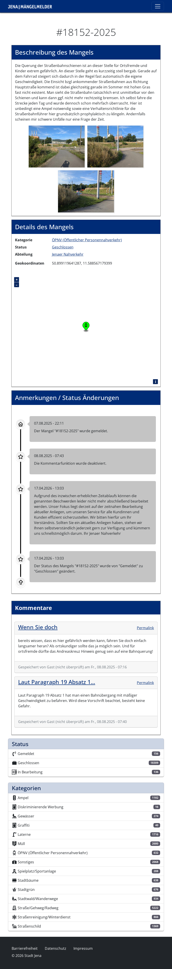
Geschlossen (62, 247)
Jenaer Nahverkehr (68, 254)
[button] (57, 146)
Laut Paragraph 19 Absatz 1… (56, 682)
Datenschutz (55, 948)
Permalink (145, 627)
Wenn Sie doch (38, 627)
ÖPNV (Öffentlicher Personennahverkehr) (87, 239)
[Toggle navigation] (157, 6)
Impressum (83, 948)
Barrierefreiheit (25, 948)
